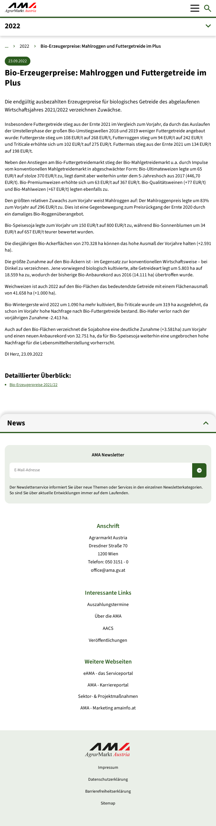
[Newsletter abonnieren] (199, 470)
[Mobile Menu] (194, 8)
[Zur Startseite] (20, 8)
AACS (108, 628)
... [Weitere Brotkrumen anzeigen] (6, 46)
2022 (24, 46)
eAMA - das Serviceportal (108, 673)
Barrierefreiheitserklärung (108, 791)
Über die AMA (108, 616)
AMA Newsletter (108, 455)
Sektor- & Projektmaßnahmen (108, 696)
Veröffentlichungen (108, 640)
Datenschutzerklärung (108, 779)
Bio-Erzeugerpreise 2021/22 (34, 385)
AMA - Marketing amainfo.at (108, 708)
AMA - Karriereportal (108, 685)
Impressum (108, 768)
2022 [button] (12, 26)
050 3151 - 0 (116, 562)
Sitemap (108, 803)
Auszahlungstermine (108, 604)
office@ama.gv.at (108, 570)
